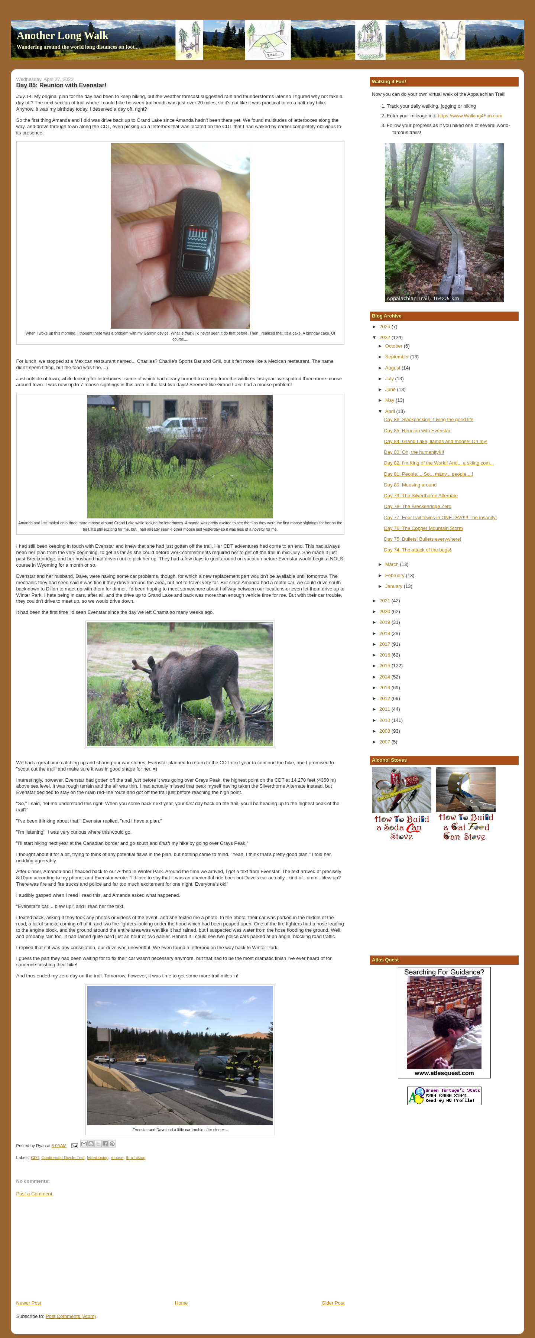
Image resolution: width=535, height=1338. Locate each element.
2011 (385, 709)
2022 (385, 337)
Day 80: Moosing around (410, 485)
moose (117, 1157)
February (395, 575)
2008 (385, 731)
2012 (385, 698)
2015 (385, 665)
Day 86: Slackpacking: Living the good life (429, 419)
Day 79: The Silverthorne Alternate (421, 495)
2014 (385, 677)
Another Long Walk (62, 35)
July (390, 378)
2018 (385, 633)
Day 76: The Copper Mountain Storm (423, 528)
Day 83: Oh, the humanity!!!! (414, 452)
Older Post (333, 1303)
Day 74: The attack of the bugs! (417, 550)
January (394, 586)
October (394, 346)
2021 (385, 600)
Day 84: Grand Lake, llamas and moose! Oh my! (435, 441)
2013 (385, 687)
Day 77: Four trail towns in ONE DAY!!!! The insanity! (440, 517)
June (391, 389)
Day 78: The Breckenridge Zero (417, 506)
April (390, 411)
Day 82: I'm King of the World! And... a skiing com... (439, 463)
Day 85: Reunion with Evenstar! (418, 430)
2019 (385, 622)
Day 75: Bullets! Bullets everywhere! (422, 539)
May (390, 400)
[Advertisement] (72, 1247)
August (393, 368)
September (397, 356)
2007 (385, 742)
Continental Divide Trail (62, 1157)
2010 (385, 720)
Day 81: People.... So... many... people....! (428, 474)
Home (181, 1303)
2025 (385, 326)
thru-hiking (136, 1157)
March (392, 564)
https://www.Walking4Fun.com (470, 115)
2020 (385, 611)
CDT (35, 1157)
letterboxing (97, 1157)
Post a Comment (34, 1194)
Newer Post (28, 1303)
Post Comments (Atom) (71, 1316)
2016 (385, 655)
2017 (385, 644)
